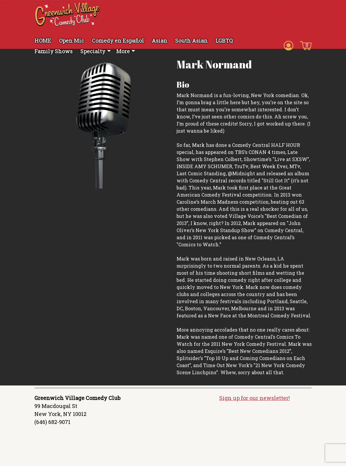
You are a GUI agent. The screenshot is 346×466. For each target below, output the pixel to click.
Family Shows (53, 51)
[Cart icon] (306, 45)
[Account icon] (288, 45)
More (123, 51)
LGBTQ (224, 40)
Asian (159, 40)
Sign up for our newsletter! (254, 397)
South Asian (191, 40)
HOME (42, 40)
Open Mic (71, 40)
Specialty (92, 51)
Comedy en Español (118, 40)
